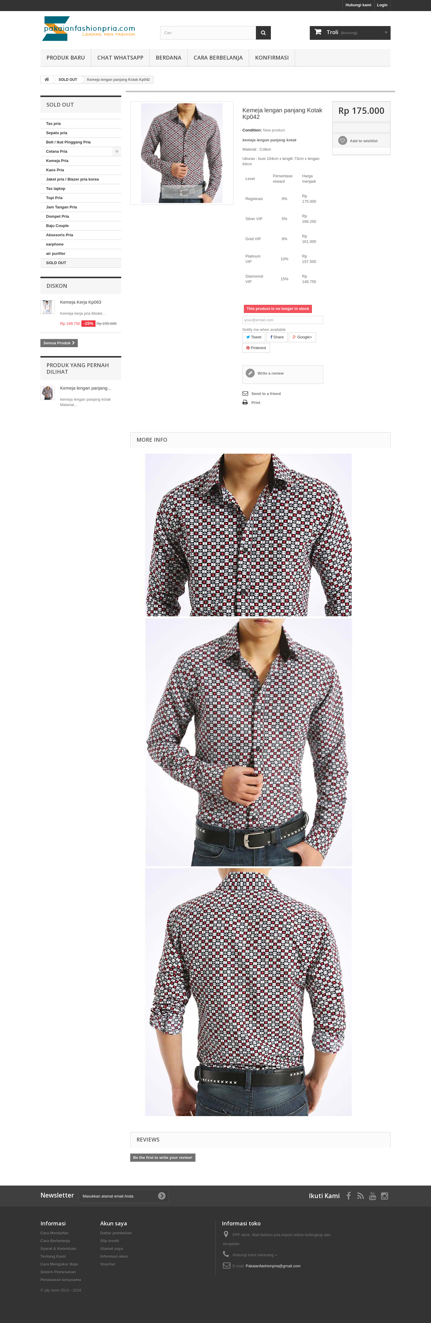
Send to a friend (266, 393)
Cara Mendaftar (54, 1233)
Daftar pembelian (116, 1233)
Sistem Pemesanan (58, 1272)
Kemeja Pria (57, 160)
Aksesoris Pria (59, 235)
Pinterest (256, 348)
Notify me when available (264, 329)
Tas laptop (55, 188)
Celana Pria (56, 151)
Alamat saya (111, 1248)
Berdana (168, 57)
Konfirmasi (272, 57)
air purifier (55, 253)
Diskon (56, 285)
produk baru (65, 57)
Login (382, 5)
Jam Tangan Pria (61, 207)
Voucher (108, 1264)
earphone (55, 244)
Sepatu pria (56, 133)
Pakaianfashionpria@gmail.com (273, 1266)
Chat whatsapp (120, 57)
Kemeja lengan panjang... (85, 387)
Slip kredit (109, 1241)
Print (255, 402)
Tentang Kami (53, 1256)
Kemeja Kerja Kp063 (80, 302)
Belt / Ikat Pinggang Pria (68, 142)
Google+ (302, 337)
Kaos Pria (55, 170)
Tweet (253, 337)
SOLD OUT (56, 263)
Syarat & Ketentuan (58, 1248)
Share (277, 337)
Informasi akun (114, 1256)
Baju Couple (57, 225)
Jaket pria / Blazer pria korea (72, 179)
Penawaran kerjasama (60, 1279)
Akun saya (113, 1223)
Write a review (270, 373)
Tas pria (53, 123)
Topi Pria (54, 198)
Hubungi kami (358, 5)
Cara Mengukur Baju (59, 1264)
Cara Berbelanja (218, 57)
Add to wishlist (363, 141)
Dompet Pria (57, 216)
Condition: (252, 130)
